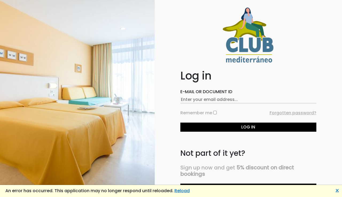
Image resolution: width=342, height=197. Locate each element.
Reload (182, 191)
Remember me (196, 113)
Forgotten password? (293, 113)
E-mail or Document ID (206, 92)
